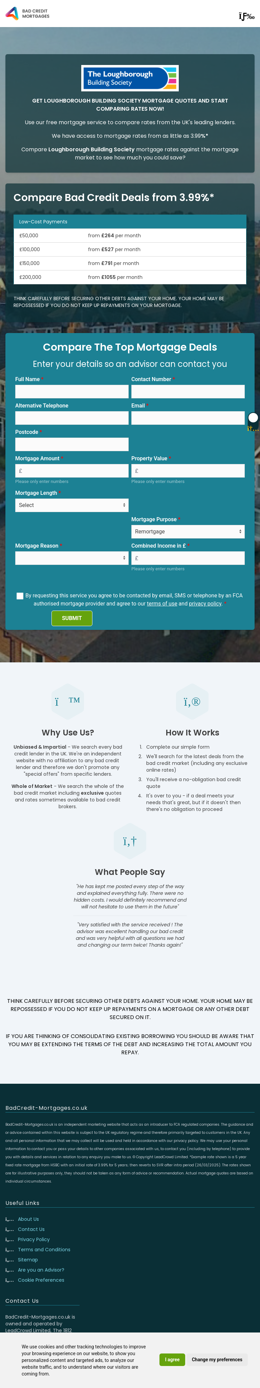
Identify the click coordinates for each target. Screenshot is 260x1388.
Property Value (149, 458)
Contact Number (151, 379)
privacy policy (205, 603)
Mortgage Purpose (154, 519)
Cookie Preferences (41, 1280)
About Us (28, 1219)
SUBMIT (72, 618)
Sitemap (28, 1259)
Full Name (27, 379)
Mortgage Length (36, 493)
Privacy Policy (34, 1239)
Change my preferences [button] (217, 1359)
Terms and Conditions (44, 1249)
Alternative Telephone (41, 405)
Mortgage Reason (37, 546)
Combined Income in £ (158, 546)
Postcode (26, 432)
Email (138, 405)
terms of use (162, 603)
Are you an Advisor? (41, 1269)
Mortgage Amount (37, 458)
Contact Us (31, 1229)
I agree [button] (172, 1359)
